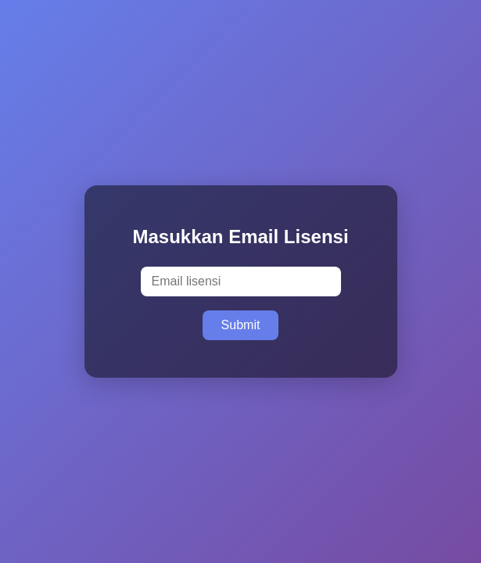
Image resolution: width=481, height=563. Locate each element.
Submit (240, 325)
